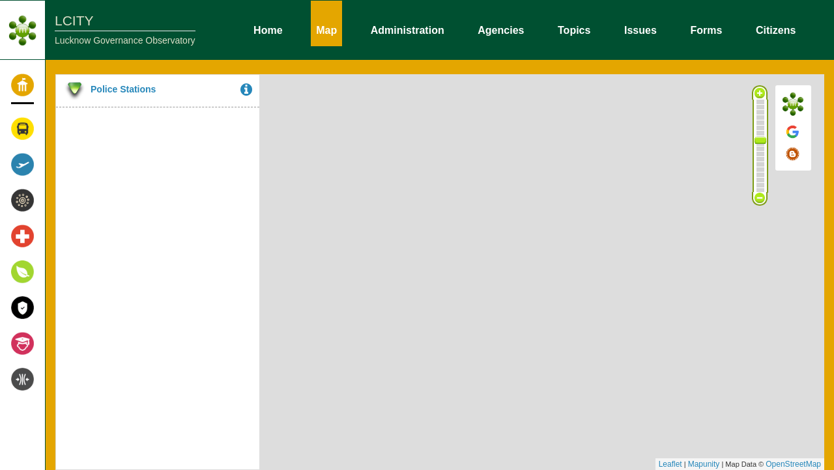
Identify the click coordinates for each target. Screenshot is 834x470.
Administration (407, 29)
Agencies (501, 29)
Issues (640, 29)
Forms (706, 29)
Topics (574, 29)
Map (326, 29)
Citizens (776, 29)
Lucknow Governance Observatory (125, 40)
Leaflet (670, 464)
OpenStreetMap (793, 464)
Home (267, 29)
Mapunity (704, 464)
